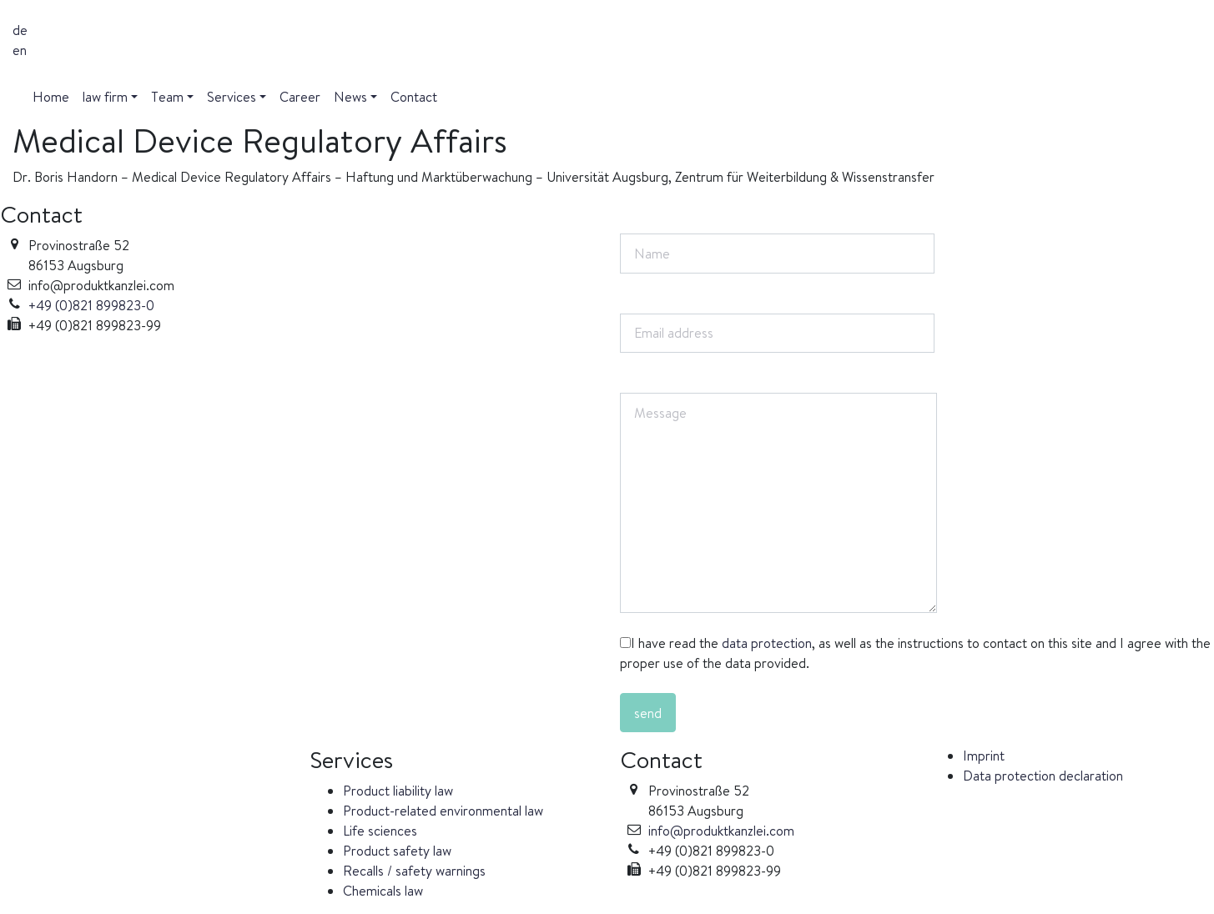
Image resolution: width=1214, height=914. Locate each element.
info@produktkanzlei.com (721, 830)
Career (300, 97)
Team (167, 97)
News (350, 97)
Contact (413, 97)
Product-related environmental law (443, 810)
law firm (105, 97)
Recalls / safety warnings (414, 870)
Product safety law (397, 850)
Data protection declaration (1043, 775)
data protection (767, 643)
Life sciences (380, 830)
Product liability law (398, 790)
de (20, 30)
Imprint (984, 755)
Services (231, 97)
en (20, 50)
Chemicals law (383, 890)
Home (51, 97)
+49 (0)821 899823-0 (91, 305)
